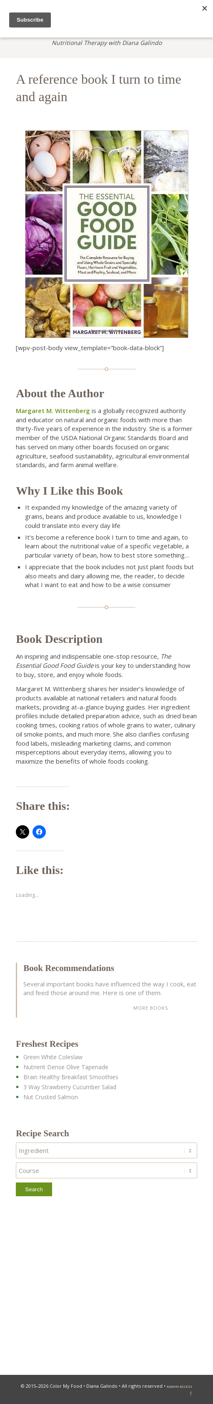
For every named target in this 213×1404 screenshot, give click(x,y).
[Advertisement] (106, 1288)
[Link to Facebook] (191, 1393)
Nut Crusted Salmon (50, 1097)
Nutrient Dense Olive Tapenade (65, 1067)
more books (150, 1008)
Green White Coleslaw (53, 1057)
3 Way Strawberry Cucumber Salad (69, 1087)
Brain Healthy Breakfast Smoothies (70, 1077)
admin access (179, 1386)
